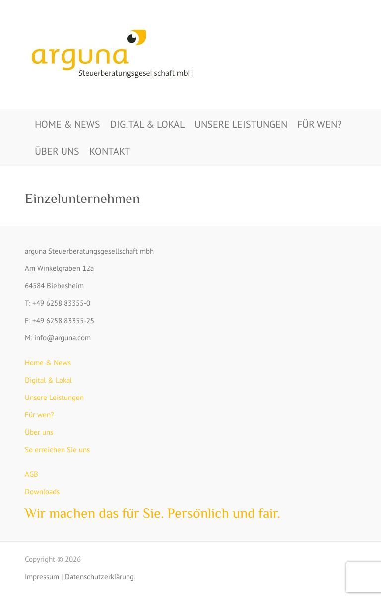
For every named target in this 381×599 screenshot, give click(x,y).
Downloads (42, 491)
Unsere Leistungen (240, 124)
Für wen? (319, 124)
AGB (31, 474)
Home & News (67, 124)
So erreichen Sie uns (57, 449)
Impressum (42, 576)
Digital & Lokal (147, 124)
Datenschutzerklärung (99, 576)
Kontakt (109, 151)
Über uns (57, 151)
